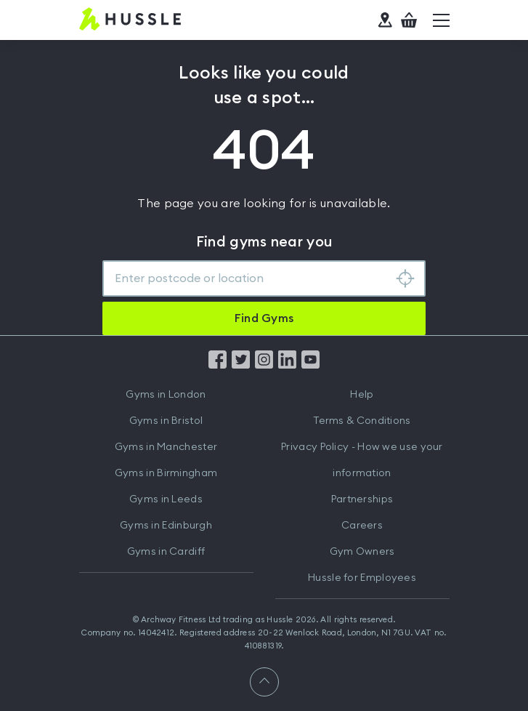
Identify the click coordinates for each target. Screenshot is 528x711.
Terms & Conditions (361, 421)
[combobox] (264, 278)
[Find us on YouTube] (310, 365)
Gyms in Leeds (166, 499)
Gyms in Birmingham (166, 473)
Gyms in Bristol (166, 421)
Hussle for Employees (362, 578)
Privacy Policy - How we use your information (362, 460)
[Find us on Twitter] (241, 365)
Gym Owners (362, 552)
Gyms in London (166, 395)
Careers (362, 526)
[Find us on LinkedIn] (287, 365)
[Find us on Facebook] (217, 365)
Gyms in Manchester (166, 447)
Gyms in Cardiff (166, 552)
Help (361, 395)
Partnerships (362, 499)
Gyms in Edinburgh (166, 526)
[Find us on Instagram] (264, 365)
